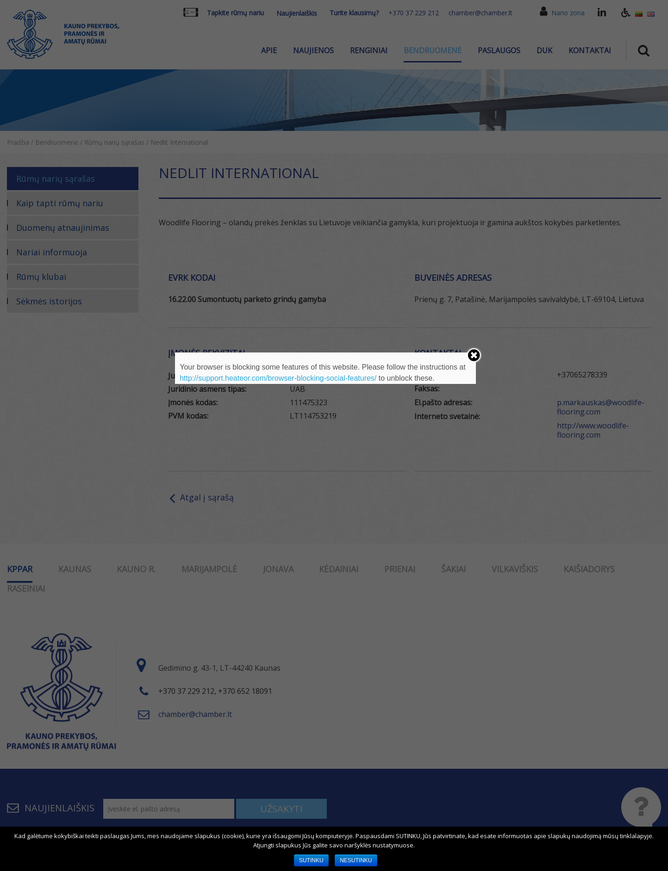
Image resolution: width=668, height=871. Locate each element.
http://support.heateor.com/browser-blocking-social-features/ (278, 378)
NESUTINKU (356, 860)
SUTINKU (311, 860)
